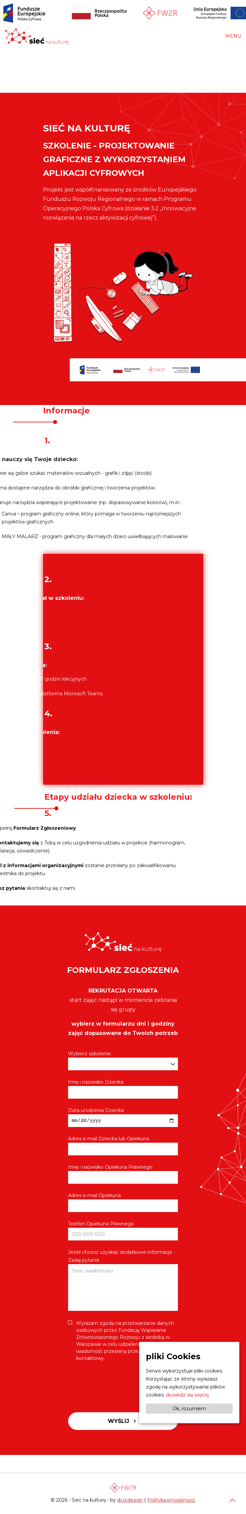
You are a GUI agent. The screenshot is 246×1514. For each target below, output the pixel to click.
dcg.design (130, 1500)
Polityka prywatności (171, 1500)
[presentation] (119, 1386)
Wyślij (123, 1422)
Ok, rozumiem (189, 1409)
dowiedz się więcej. (188, 1395)
